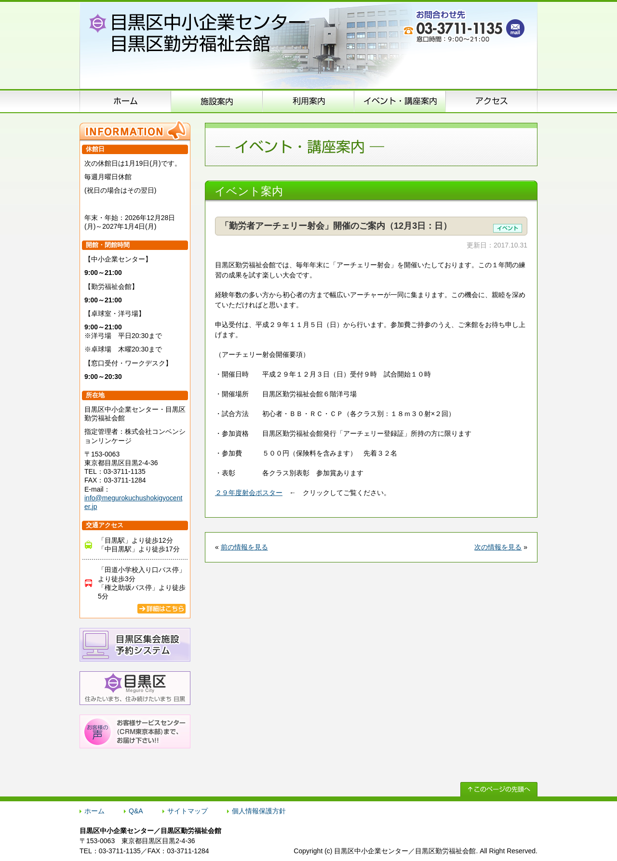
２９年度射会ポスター (248, 492)
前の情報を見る (244, 547)
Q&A (136, 811)
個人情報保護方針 (259, 811)
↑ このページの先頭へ (498, 789)
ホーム (125, 101)
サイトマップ (187, 811)
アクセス (491, 101)
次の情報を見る (498, 547)
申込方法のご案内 (308, 101)
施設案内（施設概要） (217, 101)
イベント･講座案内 (400, 101)
